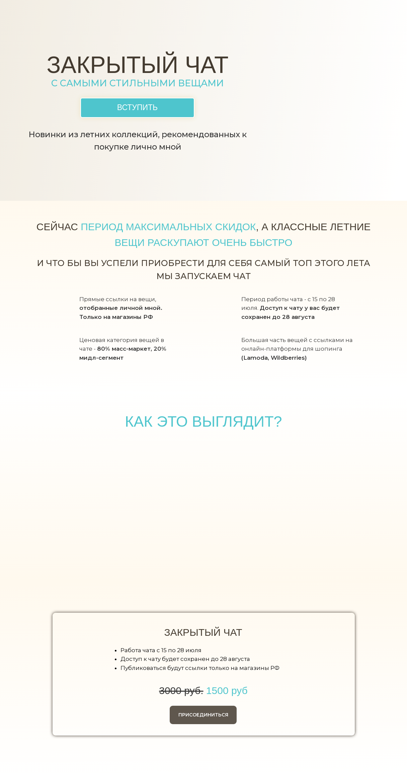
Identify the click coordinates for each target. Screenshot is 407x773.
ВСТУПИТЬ (137, 107)
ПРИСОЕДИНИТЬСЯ (203, 715)
